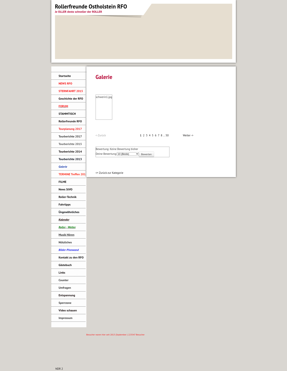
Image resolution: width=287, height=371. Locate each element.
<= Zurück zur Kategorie (109, 173)
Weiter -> (188, 135)
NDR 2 (59, 368)
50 (167, 135)
